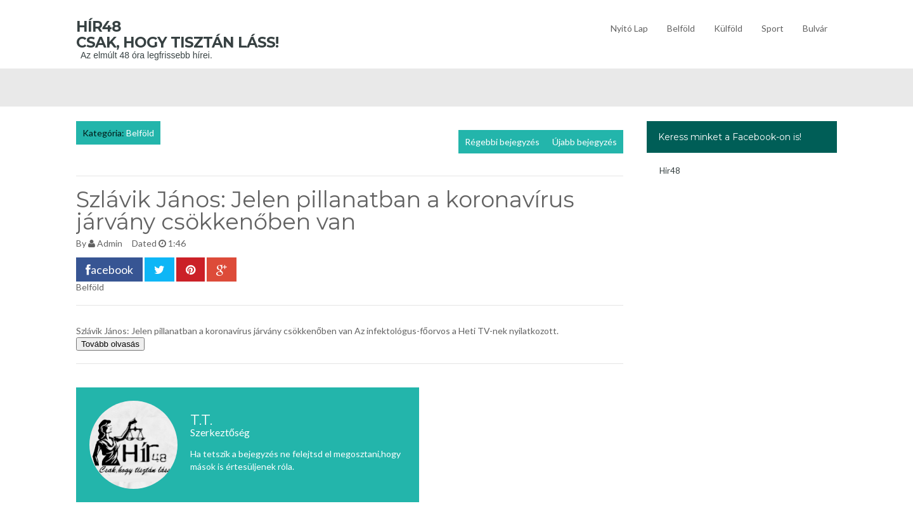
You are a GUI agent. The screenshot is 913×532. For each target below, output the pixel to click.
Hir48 (669, 170)
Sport (772, 28)
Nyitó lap (629, 28)
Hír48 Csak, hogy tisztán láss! (196, 34)
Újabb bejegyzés (584, 141)
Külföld (728, 28)
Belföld (681, 28)
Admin (109, 243)
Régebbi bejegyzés (502, 141)
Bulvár (815, 28)
